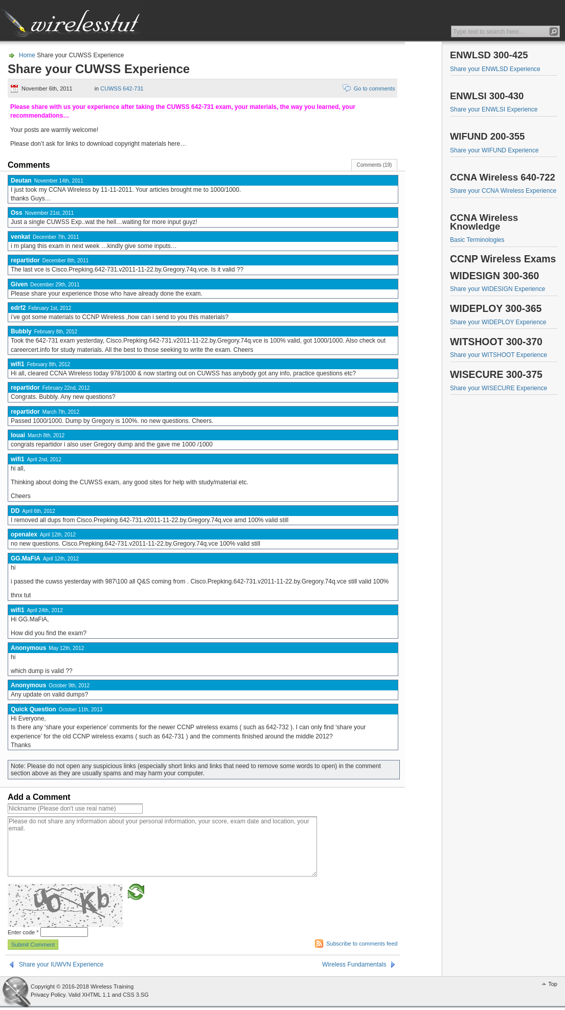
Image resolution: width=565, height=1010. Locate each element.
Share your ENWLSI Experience (493, 109)
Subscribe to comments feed (361, 943)
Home (27, 55)
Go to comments (374, 88)
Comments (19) (374, 165)
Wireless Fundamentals (354, 964)
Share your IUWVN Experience (61, 964)
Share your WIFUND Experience (494, 150)
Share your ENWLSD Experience (495, 69)
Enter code (23, 932)
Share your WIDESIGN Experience (497, 289)
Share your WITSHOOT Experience (498, 354)
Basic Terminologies (477, 239)
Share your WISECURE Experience (498, 388)
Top (552, 984)
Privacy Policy (48, 995)
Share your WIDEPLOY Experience (498, 322)
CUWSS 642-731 (121, 88)
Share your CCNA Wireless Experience (503, 190)
